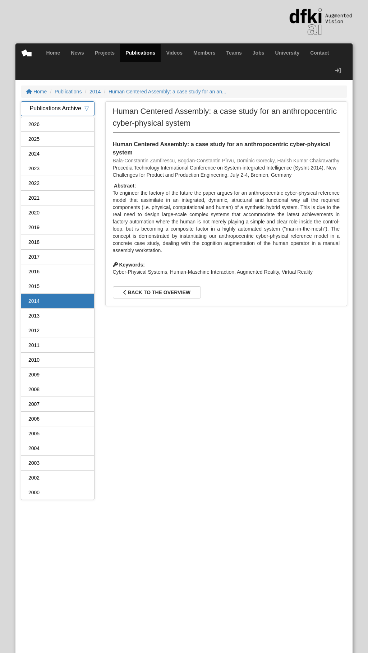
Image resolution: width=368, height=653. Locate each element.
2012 (34, 330)
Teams (234, 53)
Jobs (258, 53)
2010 (34, 360)
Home (53, 53)
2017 (34, 257)
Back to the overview (156, 292)
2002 (34, 478)
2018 (34, 242)
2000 (34, 492)
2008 (34, 389)
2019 (34, 227)
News (77, 53)
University (287, 53)
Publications (140, 53)
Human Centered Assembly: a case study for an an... (167, 91)
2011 (34, 345)
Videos (174, 53)
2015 (34, 286)
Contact (319, 53)
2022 (34, 183)
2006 (34, 419)
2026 (34, 124)
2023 (34, 168)
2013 (34, 316)
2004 (34, 448)
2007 (34, 404)
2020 (34, 213)
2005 (34, 433)
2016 (34, 271)
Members (204, 53)
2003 (34, 463)
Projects (105, 53)
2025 (34, 139)
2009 (34, 375)
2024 (34, 154)
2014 (95, 91)
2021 (34, 198)
